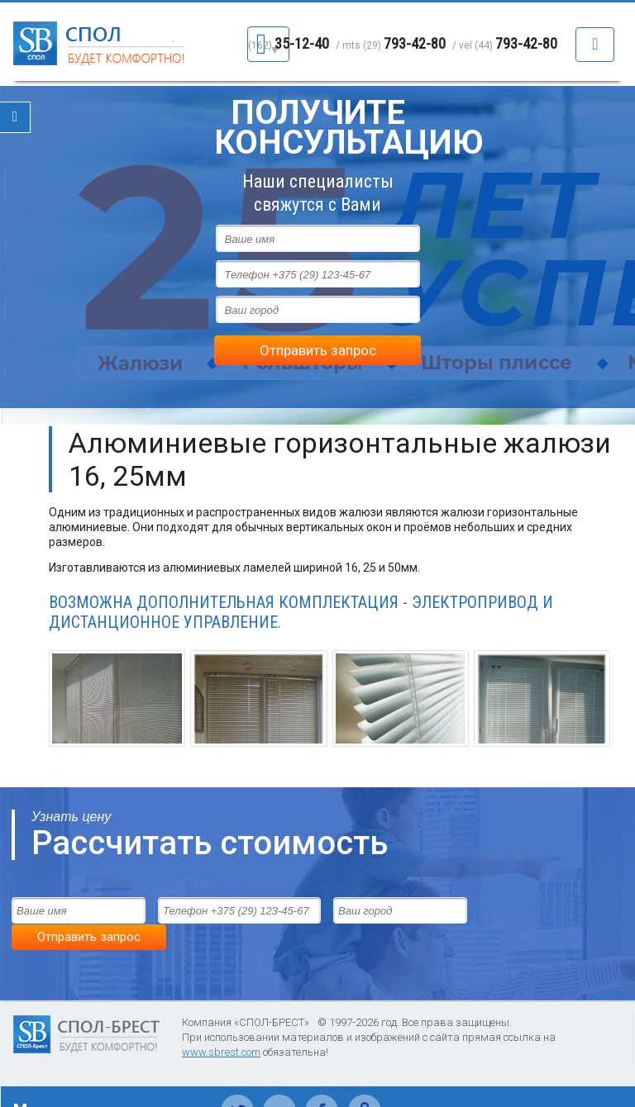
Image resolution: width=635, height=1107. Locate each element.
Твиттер (238, 1073)
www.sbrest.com (221, 1023)
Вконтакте (280, 1073)
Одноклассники (364, 1073)
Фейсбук (322, 1073)
